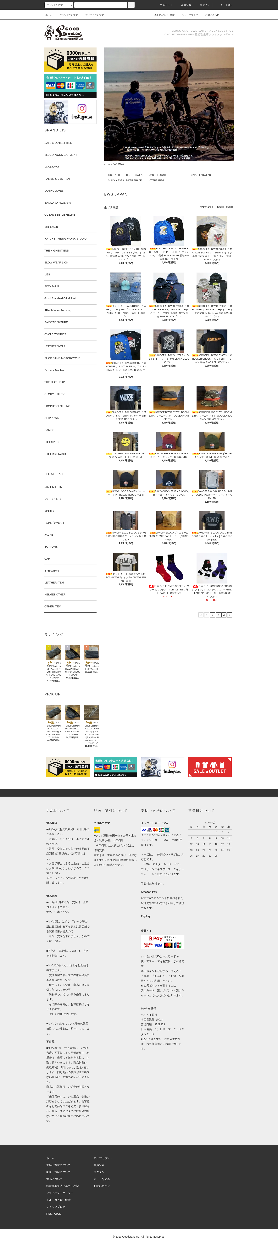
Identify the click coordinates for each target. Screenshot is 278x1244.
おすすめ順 (206, 206)
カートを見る (102, 1178)
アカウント (164, 5)
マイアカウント (103, 1158)
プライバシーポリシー (59, 1192)
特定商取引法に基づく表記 (62, 1185)
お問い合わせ (210, 15)
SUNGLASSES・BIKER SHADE (125, 180)
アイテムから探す (92, 15)
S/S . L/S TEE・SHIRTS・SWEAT (125, 175)
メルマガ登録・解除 (162, 15)
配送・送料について (58, 1172)
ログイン (202, 5)
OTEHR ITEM (156, 180)
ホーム (48, 15)
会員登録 (183, 5)
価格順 (220, 206)
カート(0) (224, 5)
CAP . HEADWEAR (201, 175)
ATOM (58, 1213)
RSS (49, 1213)
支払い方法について (58, 1165)
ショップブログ (187, 15)
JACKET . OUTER (158, 175)
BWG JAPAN (118, 164)
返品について (54, 1178)
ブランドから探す (66, 15)
